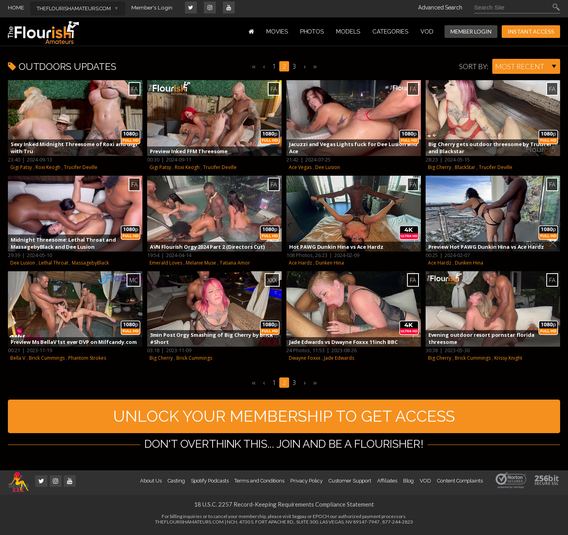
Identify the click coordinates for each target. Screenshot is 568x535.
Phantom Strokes (87, 358)
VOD (426, 31)
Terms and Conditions (259, 483)
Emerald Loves (165, 262)
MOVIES (277, 31)
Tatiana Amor (235, 262)
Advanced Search (440, 7)
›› (314, 66)
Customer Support (350, 483)
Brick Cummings (47, 358)
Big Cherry (439, 167)
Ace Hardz (300, 262)
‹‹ (253, 66)
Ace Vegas (300, 167)
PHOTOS (312, 31)
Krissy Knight (508, 358)
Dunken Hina (330, 262)
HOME (16, 7)
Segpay (299, 519)
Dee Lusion (327, 167)
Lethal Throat (53, 262)
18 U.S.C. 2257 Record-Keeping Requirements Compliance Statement (284, 506)
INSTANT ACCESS (531, 31)
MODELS (348, 31)
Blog (408, 483)
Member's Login (152, 7)
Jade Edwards (339, 358)
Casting (176, 483)
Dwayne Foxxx (304, 358)
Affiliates (387, 483)
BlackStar (465, 167)
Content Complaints (460, 483)
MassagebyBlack (90, 262)
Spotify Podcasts (210, 483)
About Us (150, 483)
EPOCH (321, 519)
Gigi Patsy (21, 167)
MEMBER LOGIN (470, 31)
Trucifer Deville (80, 167)
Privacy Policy (306, 483)
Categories (390, 31)
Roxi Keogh (48, 167)
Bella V (17, 358)
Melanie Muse (201, 262)
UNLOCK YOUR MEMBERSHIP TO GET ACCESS (284, 417)
